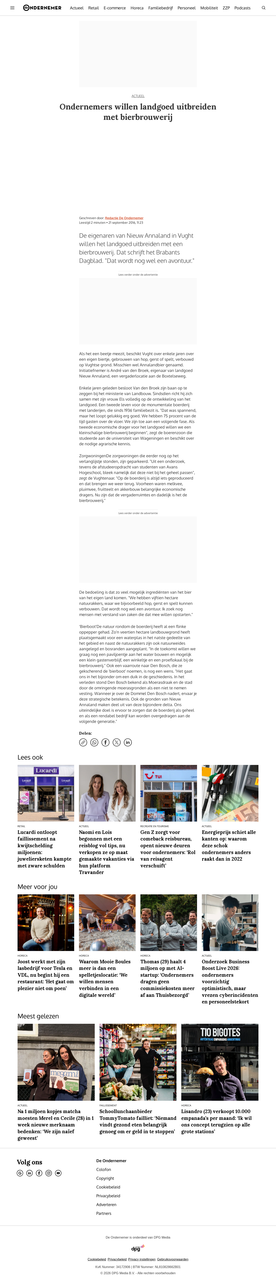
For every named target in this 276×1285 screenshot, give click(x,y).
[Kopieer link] (83, 742)
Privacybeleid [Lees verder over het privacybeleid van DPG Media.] (117, 1259)
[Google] (20, 1173)
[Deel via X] (117, 742)
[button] (142, 1259)
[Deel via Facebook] (105, 742)
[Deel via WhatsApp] (94, 742)
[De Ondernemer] (42, 8)
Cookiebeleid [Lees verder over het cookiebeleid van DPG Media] (97, 1259)
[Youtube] (58, 1173)
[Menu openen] (12, 8)
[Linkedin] (29, 1173)
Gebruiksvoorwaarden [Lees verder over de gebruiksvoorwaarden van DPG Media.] (172, 1259)
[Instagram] (48, 1173)
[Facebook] (39, 1173)
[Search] (263, 8)
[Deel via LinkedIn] (128, 742)
